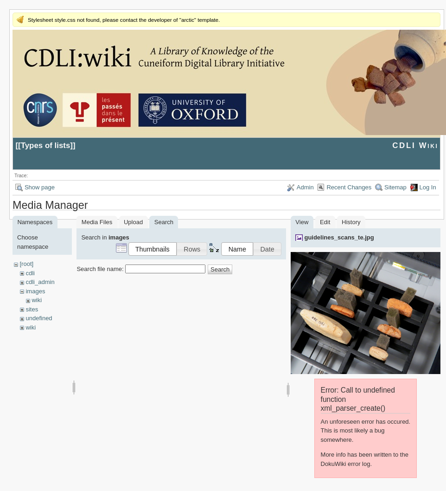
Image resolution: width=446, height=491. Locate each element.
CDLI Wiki (415, 145)
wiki (37, 300)
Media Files (97, 222)
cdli (30, 273)
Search (219, 269)
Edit (325, 222)
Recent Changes (348, 187)
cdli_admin (39, 281)
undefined (38, 318)
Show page (40, 187)
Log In (428, 187)
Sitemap (395, 187)
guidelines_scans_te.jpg (339, 237)
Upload (133, 222)
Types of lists (45, 145)
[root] (26, 263)
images (35, 291)
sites (31, 309)
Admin (305, 187)
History (351, 222)
